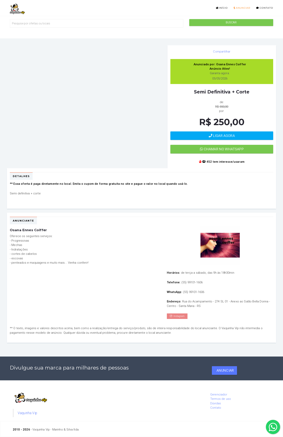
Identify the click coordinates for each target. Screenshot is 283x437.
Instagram (177, 316)
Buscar (231, 22)
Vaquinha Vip (27, 413)
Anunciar (242, 7)
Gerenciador (218, 394)
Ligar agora (222, 136)
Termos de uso (220, 399)
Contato (264, 7)
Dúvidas (215, 403)
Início (222, 7)
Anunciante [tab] (23, 220)
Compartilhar (221, 51)
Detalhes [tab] (21, 176)
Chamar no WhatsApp (222, 149)
